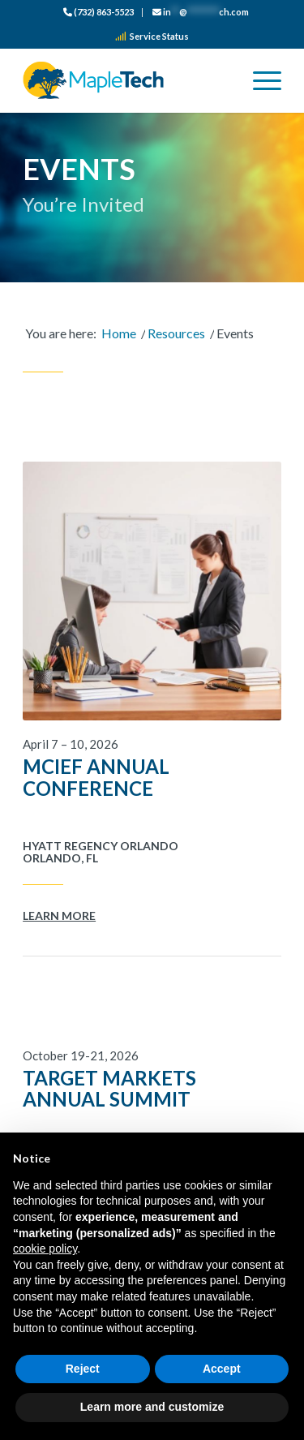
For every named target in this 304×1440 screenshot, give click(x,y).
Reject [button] (83, 1368)
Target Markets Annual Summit (109, 1088)
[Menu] (259, 80)
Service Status (152, 36)
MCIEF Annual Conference (96, 776)
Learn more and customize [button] (152, 1406)
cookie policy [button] (45, 1248)
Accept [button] (222, 1368)
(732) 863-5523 (98, 11)
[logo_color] (126, 80)
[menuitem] (99, 12)
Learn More (59, 915)
